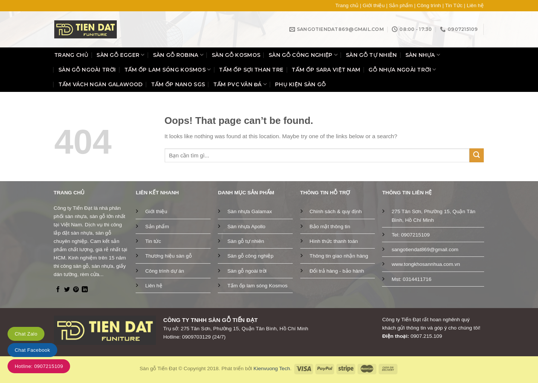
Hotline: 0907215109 (39, 366)
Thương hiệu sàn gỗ (168, 256)
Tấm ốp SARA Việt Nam (326, 70)
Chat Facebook (32, 350)
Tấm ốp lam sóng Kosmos (167, 69)
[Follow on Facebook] (58, 290)
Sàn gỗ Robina (178, 54)
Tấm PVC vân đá (240, 84)
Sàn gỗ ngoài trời (87, 70)
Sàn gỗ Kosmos (236, 55)
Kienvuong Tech (272, 368)
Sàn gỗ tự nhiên (371, 55)
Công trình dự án (164, 271)
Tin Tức (453, 5)
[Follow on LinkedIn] (85, 290)
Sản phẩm (401, 5)
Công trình (429, 5)
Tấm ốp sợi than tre (251, 70)
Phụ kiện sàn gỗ (300, 84)
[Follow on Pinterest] (76, 290)
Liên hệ (475, 5)
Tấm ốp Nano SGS (178, 84)
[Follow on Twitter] (67, 290)
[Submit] (476, 155)
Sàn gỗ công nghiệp (303, 54)
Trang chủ (346, 5)
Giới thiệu (374, 5)
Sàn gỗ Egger (120, 54)
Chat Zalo (26, 334)
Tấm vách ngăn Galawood (100, 84)
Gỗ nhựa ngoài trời (402, 69)
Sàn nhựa (422, 54)
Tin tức (153, 241)
